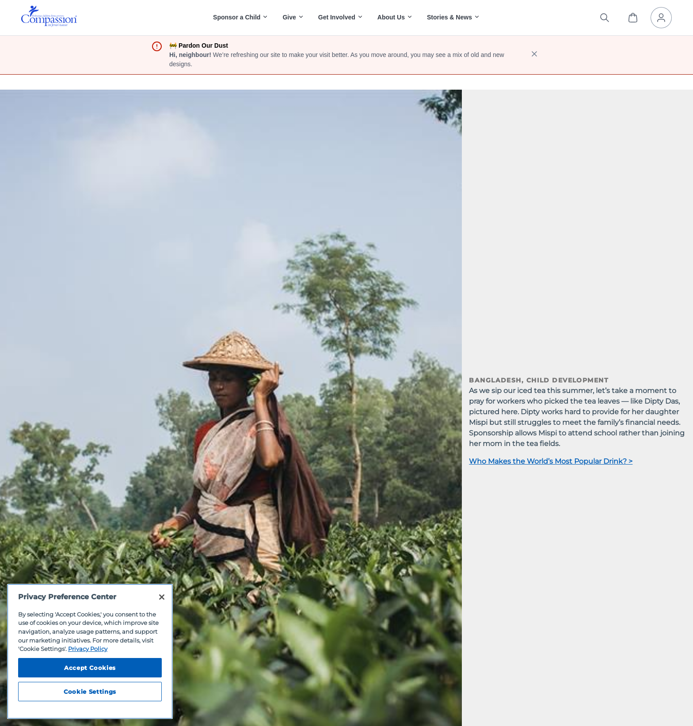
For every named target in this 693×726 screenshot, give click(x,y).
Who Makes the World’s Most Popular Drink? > (550, 461)
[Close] (161, 597)
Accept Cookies (90, 667)
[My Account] (661, 17)
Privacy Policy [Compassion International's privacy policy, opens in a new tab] (87, 648)
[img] (49, 16)
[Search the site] (604, 17)
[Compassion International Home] (49, 24)
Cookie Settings (90, 691)
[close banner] (534, 55)
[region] (90, 651)
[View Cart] (633, 17)
